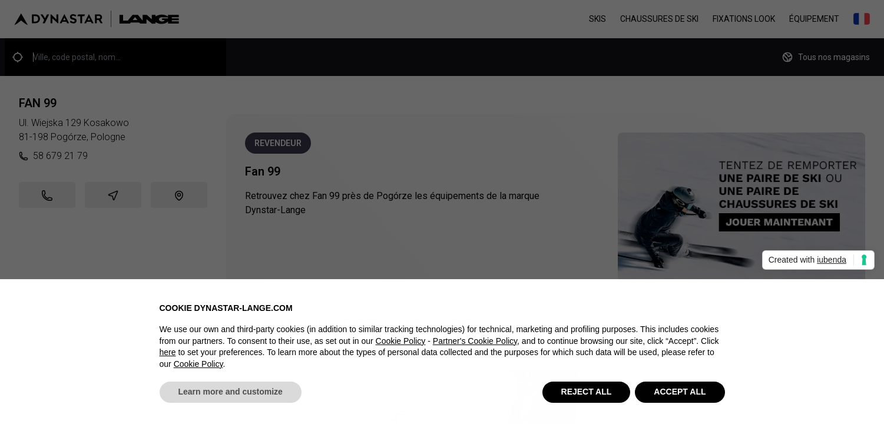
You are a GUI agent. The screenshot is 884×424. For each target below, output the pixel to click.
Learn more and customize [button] (230, 394)
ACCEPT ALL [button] (680, 394)
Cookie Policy (401, 343)
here (168, 355)
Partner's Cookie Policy (475, 343)
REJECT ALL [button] (586, 394)
